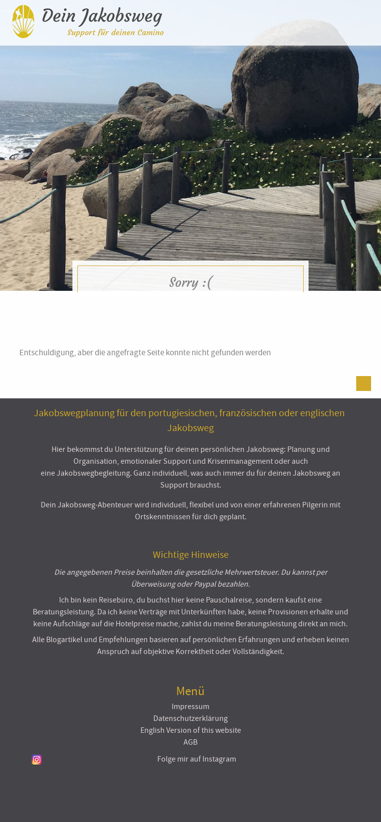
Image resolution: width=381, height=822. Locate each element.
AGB (190, 742)
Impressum (190, 707)
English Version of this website (190, 730)
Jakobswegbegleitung (93, 473)
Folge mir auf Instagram (196, 759)
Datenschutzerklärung (190, 718)
